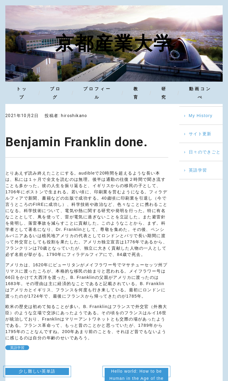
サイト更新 (200, 134)
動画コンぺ (200, 92)
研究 (164, 92)
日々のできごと (205, 152)
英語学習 (17, 348)
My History (201, 115)
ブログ (55, 92)
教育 (136, 92)
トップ (22, 92)
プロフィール (97, 92)
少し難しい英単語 (37, 371)
